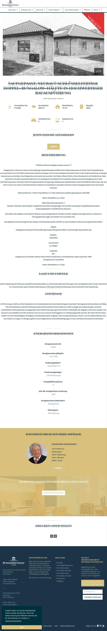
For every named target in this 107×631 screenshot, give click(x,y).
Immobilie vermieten (64, 576)
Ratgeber (60, 581)
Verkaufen (26, 10)
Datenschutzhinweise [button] (13, 621)
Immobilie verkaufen (64, 570)
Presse (87, 10)
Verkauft (94, 22)
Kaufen (12, 10)
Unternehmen (72, 10)
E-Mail (53, 146)
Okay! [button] (22, 627)
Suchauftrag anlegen (54, 493)
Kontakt (60, 563)
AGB (56, 626)
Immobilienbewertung (65, 565)
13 (98, 71)
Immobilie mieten (63, 573)
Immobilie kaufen (63, 568)
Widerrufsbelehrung (67, 626)
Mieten (39, 10)
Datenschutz (47, 626)
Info (95, 10)
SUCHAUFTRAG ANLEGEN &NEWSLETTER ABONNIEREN (92, 583)
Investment (54, 10)
